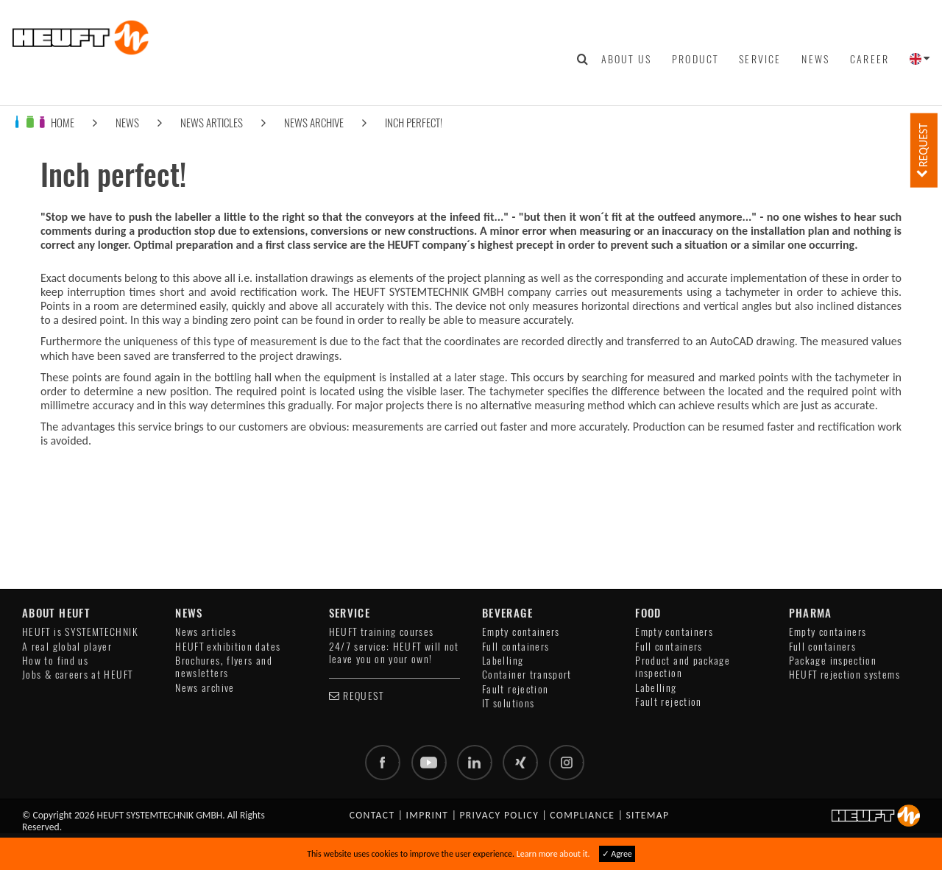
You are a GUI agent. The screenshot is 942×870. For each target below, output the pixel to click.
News (815, 59)
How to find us (55, 661)
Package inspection (833, 661)
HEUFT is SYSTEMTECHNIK (80, 632)
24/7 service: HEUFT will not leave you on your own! (394, 653)
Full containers (515, 647)
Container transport (527, 675)
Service (760, 59)
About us (626, 59)
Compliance (582, 815)
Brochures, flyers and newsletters (223, 667)
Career (869, 59)
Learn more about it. (553, 854)
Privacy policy (499, 815)
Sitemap (647, 815)
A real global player (67, 647)
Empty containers (521, 632)
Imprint (427, 815)
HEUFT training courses (381, 632)
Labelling (502, 661)
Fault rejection (515, 689)
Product (695, 59)
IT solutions (508, 703)
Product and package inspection (682, 667)
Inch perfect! (413, 122)
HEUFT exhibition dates (227, 647)
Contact (372, 815)
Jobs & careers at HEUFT (77, 675)
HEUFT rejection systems (844, 675)
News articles (211, 122)
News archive (314, 122)
